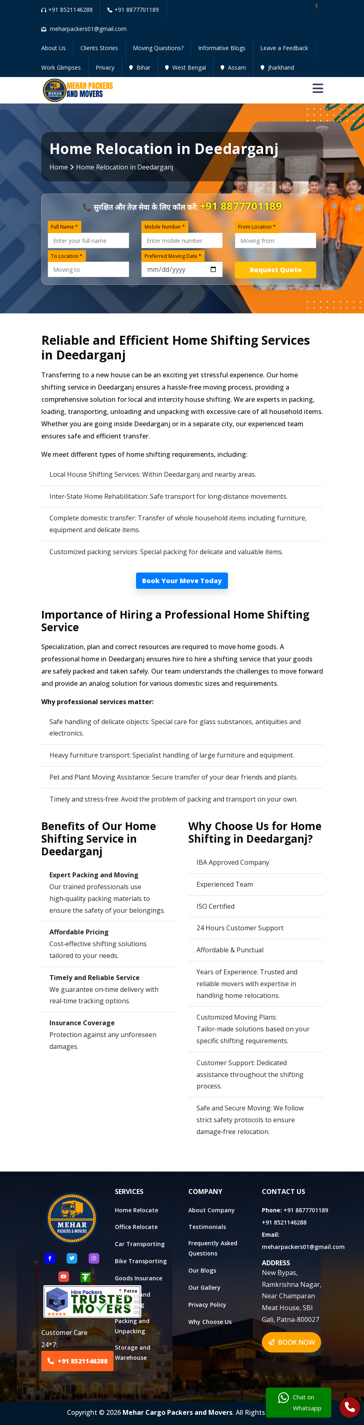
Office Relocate (136, 1227)
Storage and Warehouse (132, 1352)
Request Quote (275, 269)
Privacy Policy (207, 1304)
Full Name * (64, 226)
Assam (233, 67)
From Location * (257, 226)
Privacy (105, 67)
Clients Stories (99, 48)
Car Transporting (140, 1244)
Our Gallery (204, 1287)
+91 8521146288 (67, 9)
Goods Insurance (138, 1278)
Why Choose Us (210, 1322)
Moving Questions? (158, 48)
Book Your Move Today (182, 580)
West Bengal (185, 67)
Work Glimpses (61, 67)
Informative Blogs (222, 48)
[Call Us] (350, 1408)
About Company (211, 1210)
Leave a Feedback (284, 48)
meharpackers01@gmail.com (303, 1247)
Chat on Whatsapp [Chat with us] (300, 1403)
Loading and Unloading (132, 1299)
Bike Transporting (141, 1261)
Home (58, 167)
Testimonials (207, 1227)
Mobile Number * (165, 226)
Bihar (139, 67)
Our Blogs (202, 1270)
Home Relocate (136, 1210)
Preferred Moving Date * (173, 256)
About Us (53, 48)
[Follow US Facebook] (50, 1258)
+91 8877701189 (133, 9)
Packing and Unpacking (132, 1326)
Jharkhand (277, 67)
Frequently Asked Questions (212, 1248)
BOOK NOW (291, 1342)
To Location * (67, 256)
